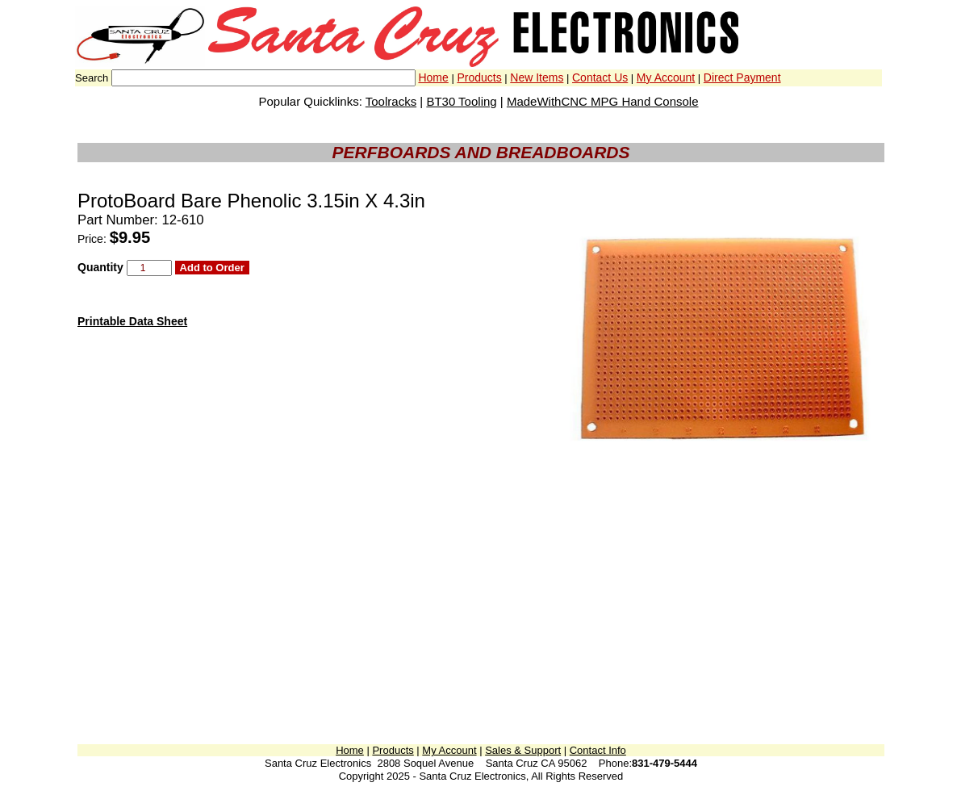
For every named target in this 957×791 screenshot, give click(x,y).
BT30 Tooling (461, 101)
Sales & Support (523, 750)
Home (433, 77)
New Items (536, 77)
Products (479, 77)
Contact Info (598, 750)
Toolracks (391, 101)
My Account (666, 77)
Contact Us (600, 77)
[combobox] (263, 77)
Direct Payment (742, 77)
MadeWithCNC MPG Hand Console (603, 101)
